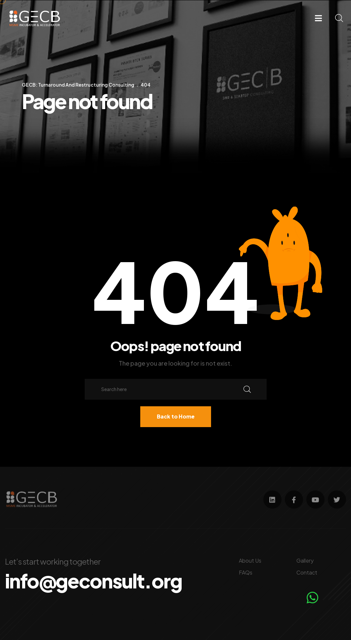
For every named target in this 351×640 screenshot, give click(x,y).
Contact (306, 571)
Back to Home (176, 416)
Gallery (305, 559)
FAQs (245, 571)
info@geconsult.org (96, 580)
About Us (250, 559)
